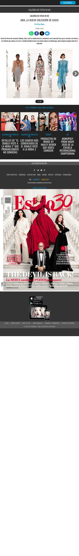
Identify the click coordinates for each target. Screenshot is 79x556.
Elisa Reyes (41, 24)
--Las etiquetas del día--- (39, 163)
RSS (30, 179)
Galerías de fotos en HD (39, 15)
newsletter (45, 179)
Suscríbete (36, 179)
